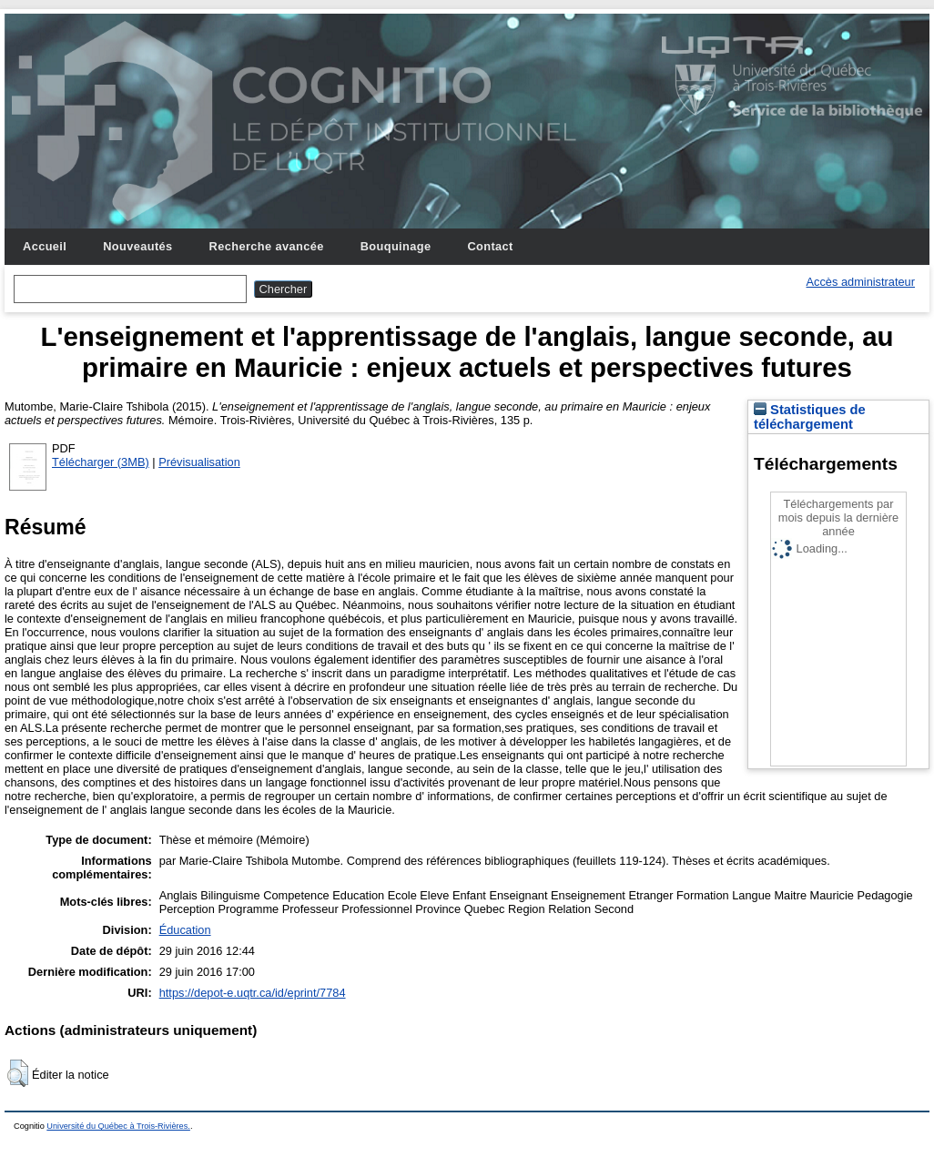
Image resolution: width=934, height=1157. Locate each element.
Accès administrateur (861, 282)
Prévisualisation (199, 462)
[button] (17, 1073)
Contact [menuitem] (490, 246)
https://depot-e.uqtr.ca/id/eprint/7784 (252, 993)
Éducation (185, 930)
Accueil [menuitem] (44, 246)
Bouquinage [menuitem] (395, 246)
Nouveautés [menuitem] (137, 246)
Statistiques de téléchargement (810, 416)
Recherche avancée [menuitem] (266, 246)
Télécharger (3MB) (100, 462)
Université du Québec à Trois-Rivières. (118, 1126)
